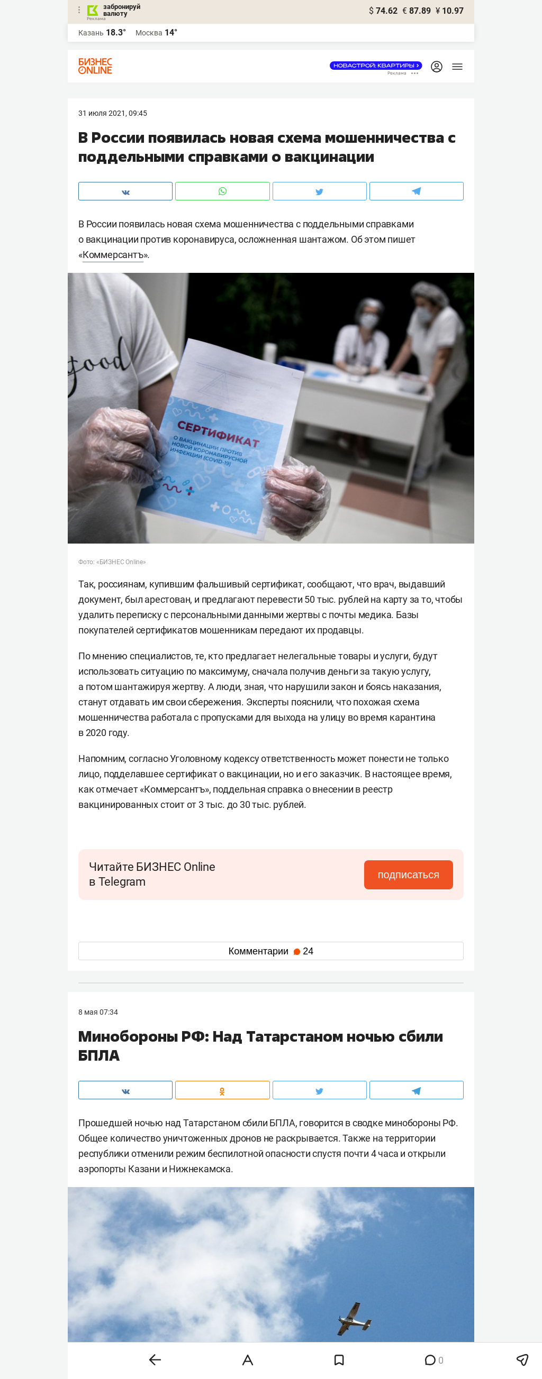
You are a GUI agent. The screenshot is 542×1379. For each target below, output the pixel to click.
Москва (149, 33)
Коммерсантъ (113, 254)
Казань (91, 33)
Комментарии (271, 951)
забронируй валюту (121, 10)
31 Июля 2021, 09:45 (112, 113)
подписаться (408, 874)
